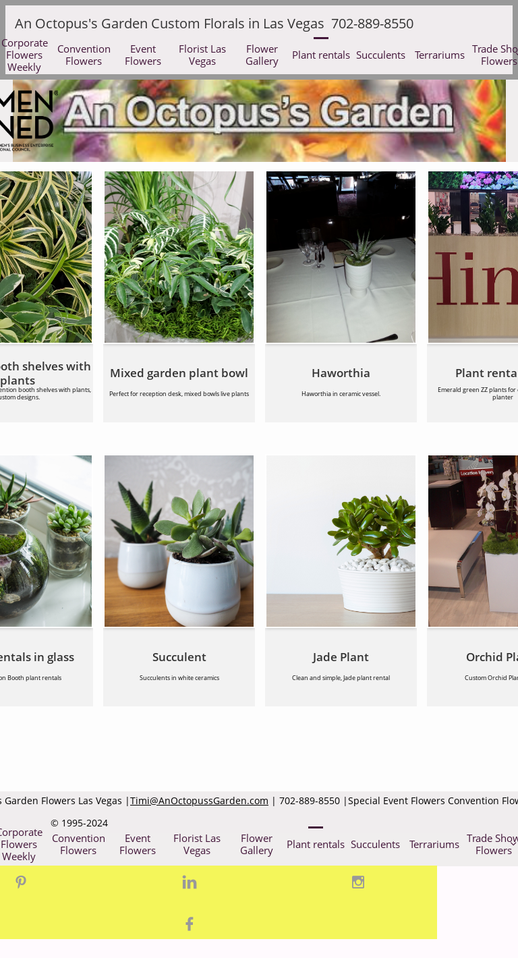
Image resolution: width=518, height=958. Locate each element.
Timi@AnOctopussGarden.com (199, 800)
